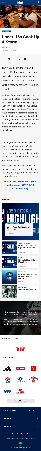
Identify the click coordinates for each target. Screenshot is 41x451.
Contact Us (20, 438)
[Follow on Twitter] (33, 410)
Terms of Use (16, 434)
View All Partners (20, 401)
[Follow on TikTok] (26, 410)
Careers (8, 438)
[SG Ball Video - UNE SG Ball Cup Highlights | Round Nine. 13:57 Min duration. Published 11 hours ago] (20, 262)
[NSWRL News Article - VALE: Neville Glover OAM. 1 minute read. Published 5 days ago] (20, 291)
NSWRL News (6, 31)
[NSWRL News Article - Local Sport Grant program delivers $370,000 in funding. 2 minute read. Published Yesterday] (20, 277)
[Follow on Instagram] (37, 410)
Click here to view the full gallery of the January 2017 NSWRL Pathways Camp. (20, 185)
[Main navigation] (3, 2)
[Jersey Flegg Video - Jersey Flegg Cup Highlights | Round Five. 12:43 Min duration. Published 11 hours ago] (20, 221)
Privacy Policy (25, 434)
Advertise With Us (30, 438)
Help (13, 438)
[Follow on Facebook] (30, 410)
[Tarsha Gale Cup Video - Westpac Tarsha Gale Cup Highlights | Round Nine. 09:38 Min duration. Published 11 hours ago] (20, 247)
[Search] (38, 2)
